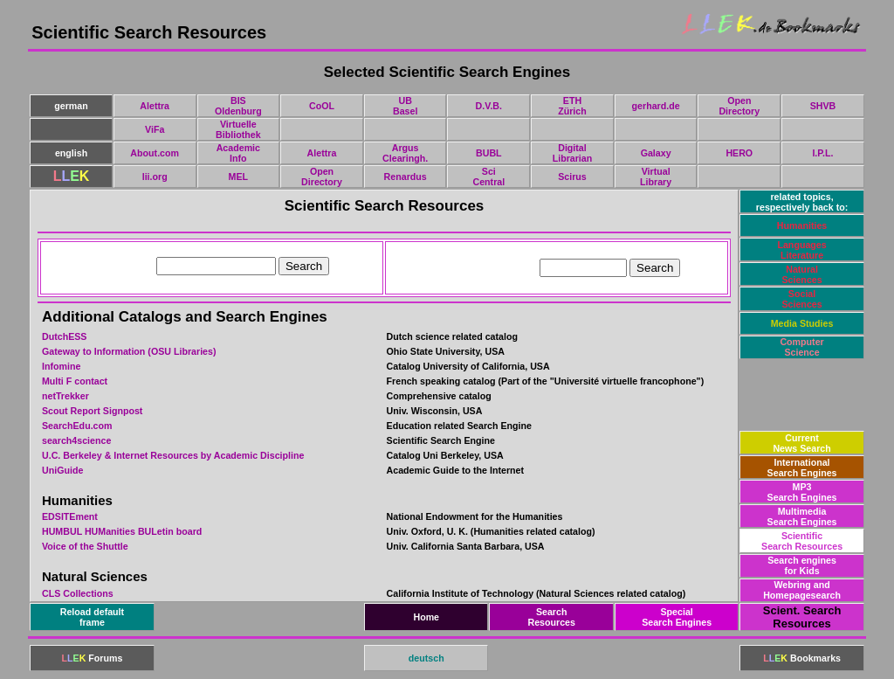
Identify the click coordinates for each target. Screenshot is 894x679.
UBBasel (405, 105)
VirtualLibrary (655, 176)
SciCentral (488, 176)
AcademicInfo (238, 152)
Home (426, 617)
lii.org (155, 176)
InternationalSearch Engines (802, 467)
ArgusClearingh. (405, 152)
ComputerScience (801, 346)
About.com (154, 153)
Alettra (154, 105)
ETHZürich (572, 105)
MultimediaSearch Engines (802, 516)
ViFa (154, 129)
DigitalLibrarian (573, 152)
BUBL (489, 153)
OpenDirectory (739, 105)
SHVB (823, 105)
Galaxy (656, 153)
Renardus (405, 176)
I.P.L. (822, 153)
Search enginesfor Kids (801, 565)
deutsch (426, 658)
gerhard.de (656, 105)
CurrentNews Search (801, 443)
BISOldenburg (238, 105)
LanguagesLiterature (801, 249)
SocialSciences (801, 298)
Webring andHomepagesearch (802, 589)
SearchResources (551, 616)
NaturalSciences (801, 274)
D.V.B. (489, 105)
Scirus (572, 176)
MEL (239, 176)
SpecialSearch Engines (677, 616)
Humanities (802, 225)
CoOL (321, 105)
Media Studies (802, 323)
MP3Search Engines (802, 492)
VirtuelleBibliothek (238, 129)
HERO (739, 153)
